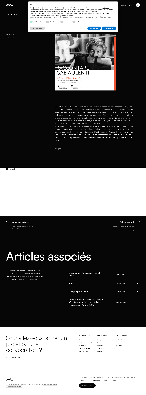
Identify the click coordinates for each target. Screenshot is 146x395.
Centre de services (85, 348)
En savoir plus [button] (37, 28)
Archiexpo (119, 343)
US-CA (131, 5)
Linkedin (99, 343)
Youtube (100, 348)
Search (123, 5)
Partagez (10, 38)
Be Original (119, 345)
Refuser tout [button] (94, 28)
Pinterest (100, 351)
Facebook (100, 345)
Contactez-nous (13, 357)
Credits (40, 384)
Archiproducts (120, 340)
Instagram (100, 340)
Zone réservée (83, 351)
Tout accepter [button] (109, 28)
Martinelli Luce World (85, 343)
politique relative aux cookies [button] (90, 11)
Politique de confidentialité (50, 384)
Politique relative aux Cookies (14, 386)
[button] (115, 4)
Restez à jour (87, 385)
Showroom (82, 345)
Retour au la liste (12, 14)
